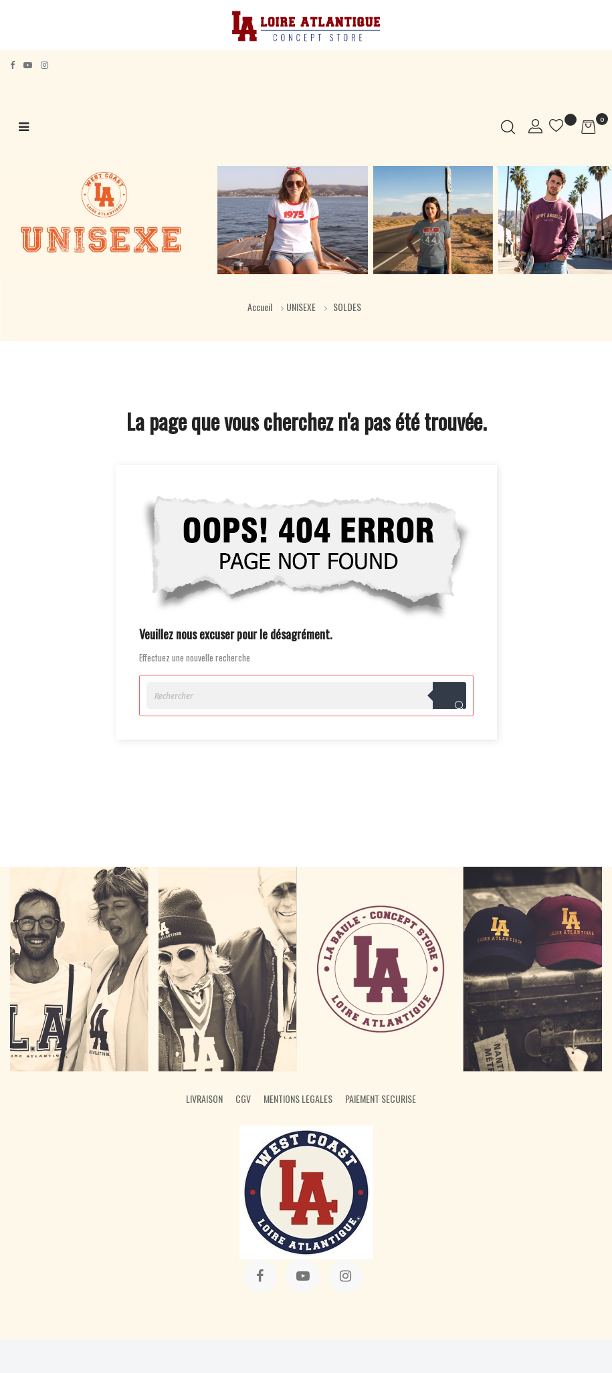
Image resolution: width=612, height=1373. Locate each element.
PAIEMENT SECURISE (380, 1098)
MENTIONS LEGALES (298, 1098)
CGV (243, 1098)
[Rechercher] (306, 695)
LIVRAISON (204, 1098)
